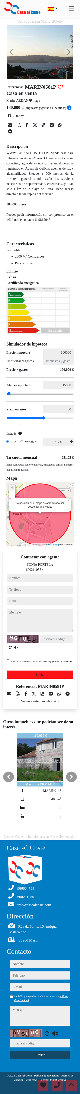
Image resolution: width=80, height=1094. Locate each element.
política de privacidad (62, 661)
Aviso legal (31, 1079)
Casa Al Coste (24, 1075)
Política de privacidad (47, 1075)
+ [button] (12, 488)
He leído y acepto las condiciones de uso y (42, 661)
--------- (49, 569)
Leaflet (35, 544)
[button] (8, 777)
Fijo (13, 442)
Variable (30, 442)
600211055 (33, 569)
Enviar (40, 674)
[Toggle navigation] (71, 9)
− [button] (12, 494)
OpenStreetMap (51, 544)
